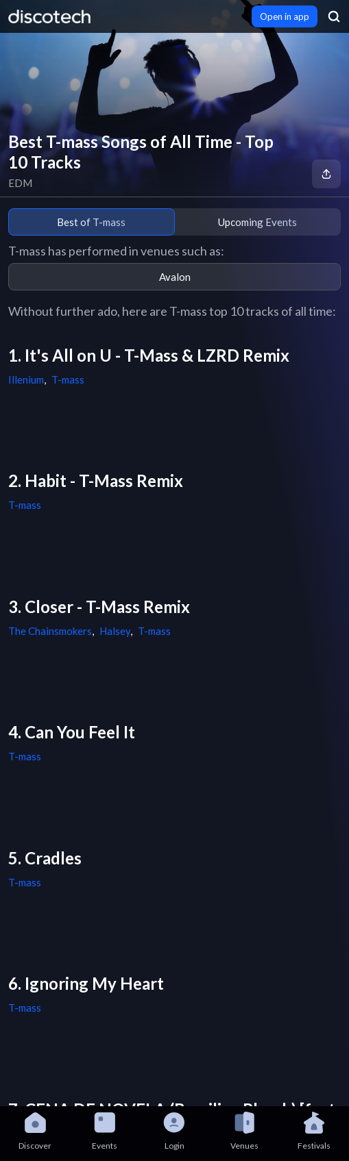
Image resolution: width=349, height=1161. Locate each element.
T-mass (67, 379)
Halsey (114, 631)
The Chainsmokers (50, 631)
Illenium (26, 379)
